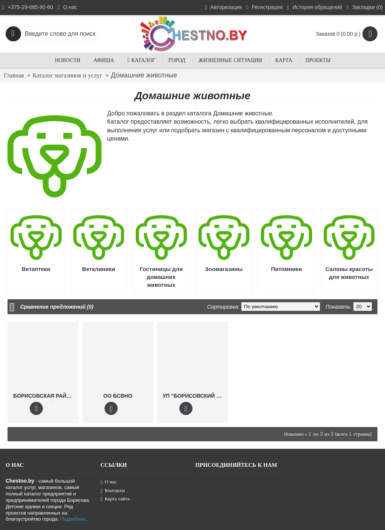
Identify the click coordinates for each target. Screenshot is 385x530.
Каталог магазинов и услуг (67, 75)
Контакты (112, 491)
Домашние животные (144, 75)
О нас (108, 482)
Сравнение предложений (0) (56, 307)
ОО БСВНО (117, 396)
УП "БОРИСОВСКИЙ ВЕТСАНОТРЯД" (194, 396)
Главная (14, 75)
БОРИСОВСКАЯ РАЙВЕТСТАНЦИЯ (44, 396)
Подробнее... (74, 519)
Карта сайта (115, 499)
